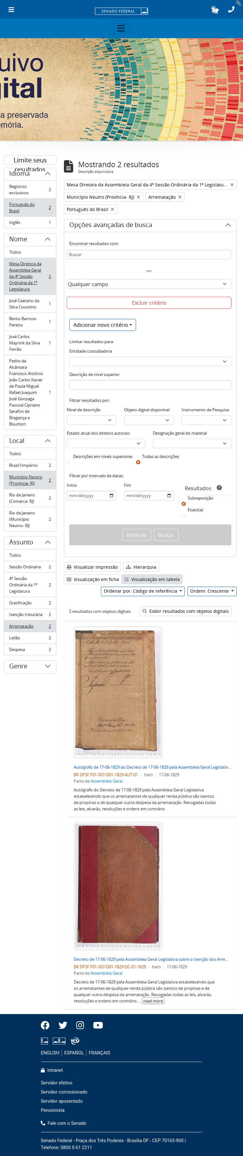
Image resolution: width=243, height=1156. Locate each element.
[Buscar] (149, 254)
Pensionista (53, 1110)
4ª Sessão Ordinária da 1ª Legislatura (30, 585)
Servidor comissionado (64, 1092)
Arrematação (30, 627)
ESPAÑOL (74, 1053)
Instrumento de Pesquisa (205, 410)
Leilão (30, 639)
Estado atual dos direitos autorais (98, 433)
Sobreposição (200, 498)
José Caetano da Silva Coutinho (30, 304)
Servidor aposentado (62, 1101)
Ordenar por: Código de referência (141, 591)
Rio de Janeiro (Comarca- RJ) (30, 498)
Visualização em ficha (93, 579)
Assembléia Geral (106, 781)
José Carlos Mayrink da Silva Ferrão (30, 343)
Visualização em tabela (152, 579)
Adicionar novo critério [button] (100, 324)
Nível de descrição (84, 410)
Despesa (30, 650)
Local (16, 441)
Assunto (21, 543)
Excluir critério (149, 302)
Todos (15, 252)
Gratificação (30, 604)
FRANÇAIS (99, 1053)
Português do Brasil (30, 208)
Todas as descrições (160, 456)
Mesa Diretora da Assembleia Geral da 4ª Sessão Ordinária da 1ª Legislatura (30, 276)
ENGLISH (50, 1053)
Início (72, 485)
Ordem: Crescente (210, 591)
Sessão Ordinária (30, 568)
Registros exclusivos (30, 190)
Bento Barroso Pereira (30, 322)
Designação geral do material (180, 433)
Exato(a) (195, 510)
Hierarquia (141, 567)
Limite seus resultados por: (30, 160)
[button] (215, 10)
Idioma (19, 174)
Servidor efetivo (56, 1083)
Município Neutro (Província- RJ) (30, 480)
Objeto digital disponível (147, 410)
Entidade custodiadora (90, 351)
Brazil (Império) (30, 466)
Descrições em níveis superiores (103, 456)
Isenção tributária (30, 615)
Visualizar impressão (92, 567)
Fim (127, 485)
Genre (18, 667)
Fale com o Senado (63, 1123)
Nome (18, 240)
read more (153, 1001)
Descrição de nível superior (94, 374)
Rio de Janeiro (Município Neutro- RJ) (30, 519)
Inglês (30, 223)
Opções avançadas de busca (110, 226)
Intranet (52, 1070)
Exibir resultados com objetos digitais (185, 611)
